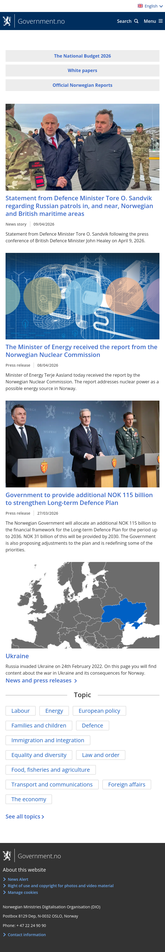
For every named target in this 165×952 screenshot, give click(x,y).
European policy (99, 710)
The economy (28, 799)
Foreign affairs (127, 784)
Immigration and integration (47, 740)
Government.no (39, 21)
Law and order (100, 755)
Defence (92, 725)
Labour (20, 710)
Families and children (38, 725)
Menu (150, 21)
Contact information (27, 934)
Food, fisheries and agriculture (50, 769)
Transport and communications (52, 784)
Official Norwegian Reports (82, 85)
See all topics (23, 816)
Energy (54, 710)
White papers (82, 70)
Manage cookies (23, 892)
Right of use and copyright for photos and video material (61, 885)
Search (124, 21)
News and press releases (39, 680)
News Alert (18, 879)
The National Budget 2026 (82, 56)
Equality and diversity (38, 755)
